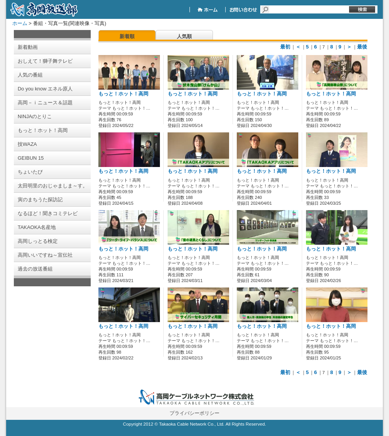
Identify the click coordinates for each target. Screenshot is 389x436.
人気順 (184, 36)
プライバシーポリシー (194, 413)
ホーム (19, 23)
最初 (285, 47)
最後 (362, 47)
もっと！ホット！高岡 (123, 94)
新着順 (127, 36)
